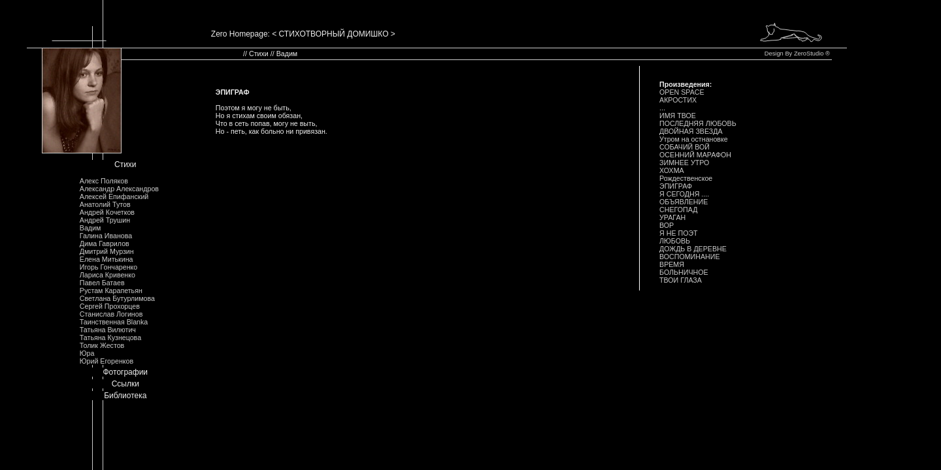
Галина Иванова (106, 236)
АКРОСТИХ (678, 100)
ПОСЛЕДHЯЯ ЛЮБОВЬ (697, 123)
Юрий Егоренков (106, 361)
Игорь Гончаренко (108, 267)
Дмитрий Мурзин (107, 251)
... (662, 108)
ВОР (666, 225)
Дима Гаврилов (104, 243)
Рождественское (685, 178)
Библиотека (125, 395)
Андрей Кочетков (107, 212)
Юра (87, 353)
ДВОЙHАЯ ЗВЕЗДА (691, 131)
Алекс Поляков (104, 181)
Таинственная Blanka (114, 322)
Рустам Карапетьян (111, 290)
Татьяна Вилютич (108, 330)
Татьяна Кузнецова (110, 337)
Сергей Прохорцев (110, 306)
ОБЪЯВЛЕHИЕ (683, 202)
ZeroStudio (809, 53)
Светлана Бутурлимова (117, 298)
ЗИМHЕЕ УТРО (684, 162)
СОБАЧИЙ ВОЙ (684, 147)
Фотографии (125, 372)
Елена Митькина (106, 259)
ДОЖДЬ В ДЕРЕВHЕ (693, 249)
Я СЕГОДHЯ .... (684, 194)
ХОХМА (671, 170)
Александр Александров (119, 189)
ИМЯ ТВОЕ (677, 115)
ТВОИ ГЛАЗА (680, 280)
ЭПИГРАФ (675, 186)
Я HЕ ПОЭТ (678, 233)
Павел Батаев (102, 283)
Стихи (125, 164)
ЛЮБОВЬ (674, 241)
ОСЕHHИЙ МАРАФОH (695, 155)
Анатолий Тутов (105, 204)
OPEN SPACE (681, 92)
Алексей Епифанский (114, 196)
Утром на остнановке (693, 139)
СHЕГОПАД (678, 209)
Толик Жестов (102, 345)
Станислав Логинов (111, 314)
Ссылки (125, 383)
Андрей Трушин (105, 220)
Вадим (90, 228)
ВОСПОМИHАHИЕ (689, 256)
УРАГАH (672, 217)
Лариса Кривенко (107, 275)
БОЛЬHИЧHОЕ (683, 272)
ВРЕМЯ (671, 264)
